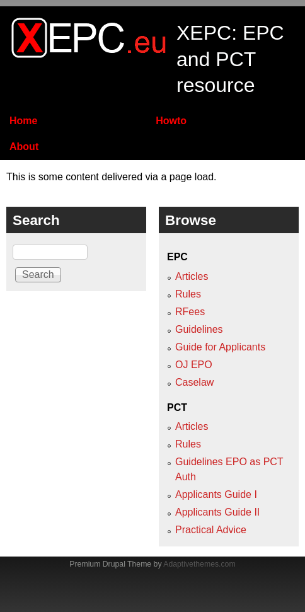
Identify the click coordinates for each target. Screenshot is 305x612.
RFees (190, 311)
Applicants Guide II (217, 512)
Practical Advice (210, 529)
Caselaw (194, 382)
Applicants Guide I (216, 494)
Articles (191, 276)
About (23, 146)
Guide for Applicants (220, 347)
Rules (188, 294)
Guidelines (199, 329)
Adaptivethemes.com (199, 564)
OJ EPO (193, 364)
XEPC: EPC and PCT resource (230, 58)
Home (23, 120)
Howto (171, 120)
